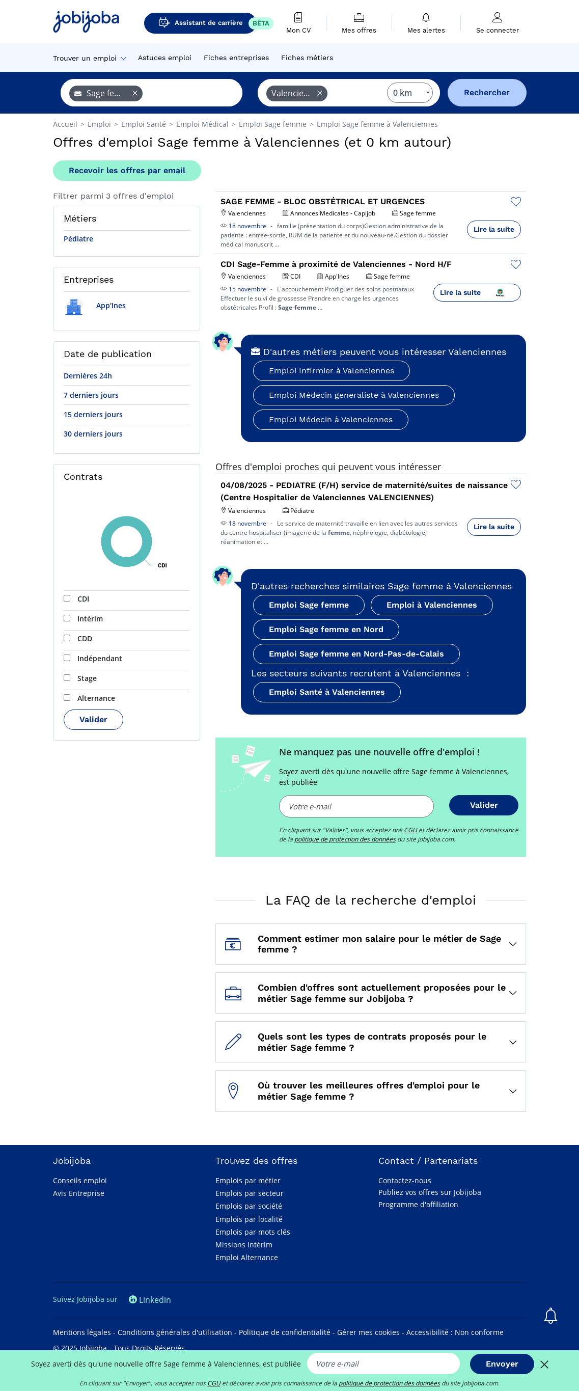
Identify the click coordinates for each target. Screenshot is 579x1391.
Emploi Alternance (246, 1257)
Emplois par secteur (249, 1193)
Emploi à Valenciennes (432, 605)
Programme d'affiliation (418, 1204)
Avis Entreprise (78, 1193)
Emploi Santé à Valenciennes (327, 692)
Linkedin (150, 1299)
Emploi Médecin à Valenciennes (331, 419)
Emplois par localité (249, 1219)
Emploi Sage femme (309, 605)
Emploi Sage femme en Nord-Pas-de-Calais (356, 654)
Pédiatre (78, 238)
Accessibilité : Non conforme (455, 1332)
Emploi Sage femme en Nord (326, 629)
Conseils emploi (80, 1180)
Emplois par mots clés (252, 1232)
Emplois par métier (248, 1180)
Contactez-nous (404, 1180)
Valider (93, 719)
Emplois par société (248, 1206)
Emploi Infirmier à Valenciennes (331, 370)
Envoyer (502, 1364)
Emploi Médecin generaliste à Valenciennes (354, 395)
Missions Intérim (243, 1244)
